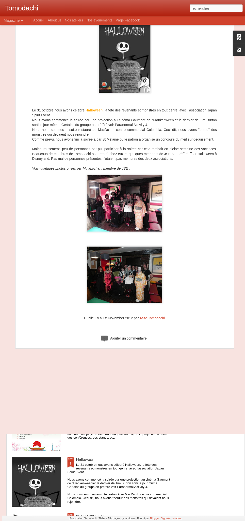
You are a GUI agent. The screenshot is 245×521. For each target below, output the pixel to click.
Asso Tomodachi (152, 257)
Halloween (85, 459)
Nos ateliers (74, 20)
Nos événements (99, 20)
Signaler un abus (171, 518)
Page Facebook (128, 20)
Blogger (154, 518)
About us (54, 20)
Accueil (38, 20)
